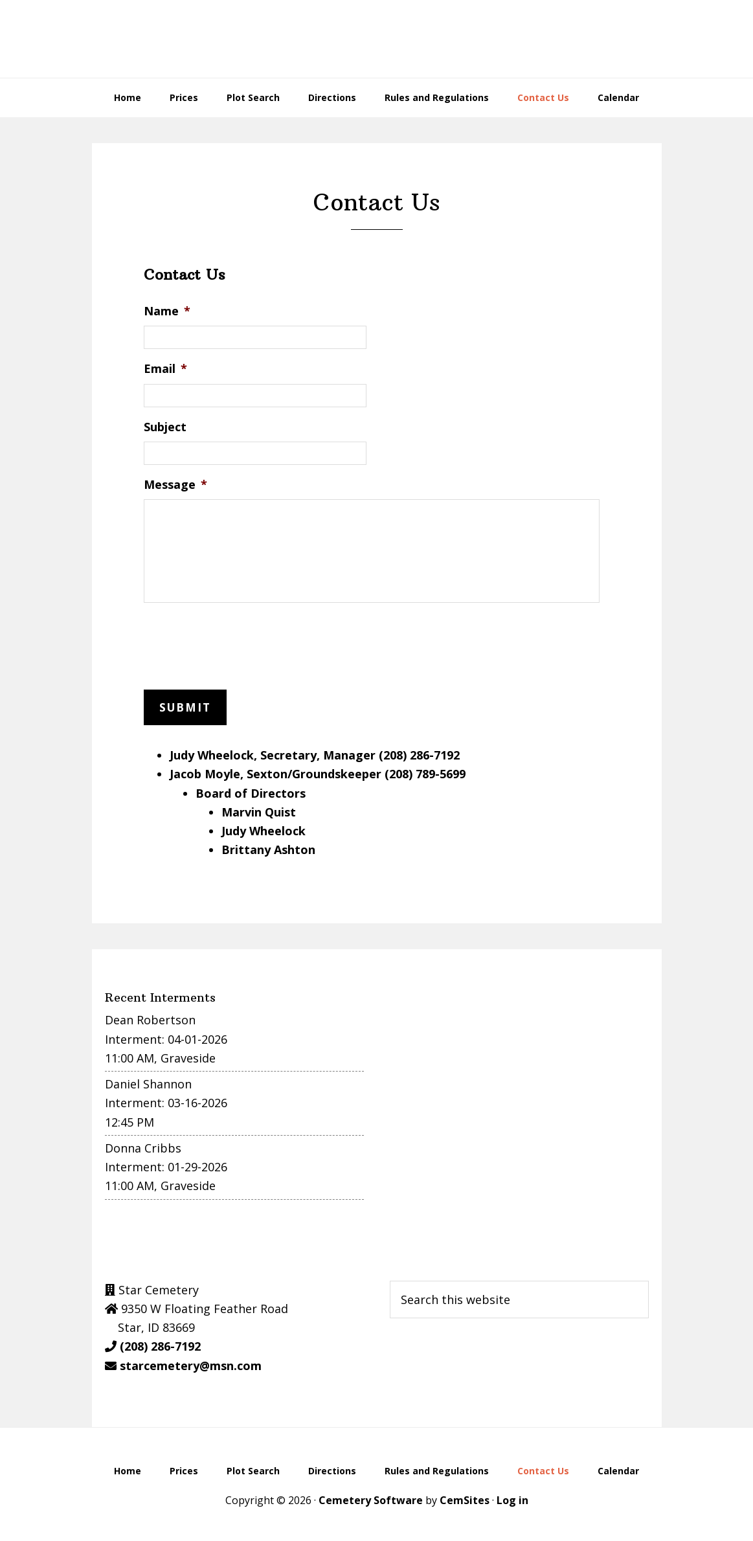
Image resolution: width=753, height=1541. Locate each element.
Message (175, 484)
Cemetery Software (371, 1497)
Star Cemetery (377, 39)
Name (167, 311)
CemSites (464, 1497)
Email (165, 368)
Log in (512, 1497)
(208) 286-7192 (160, 1343)
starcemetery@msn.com (191, 1362)
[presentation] (242, 643)
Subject (165, 427)
